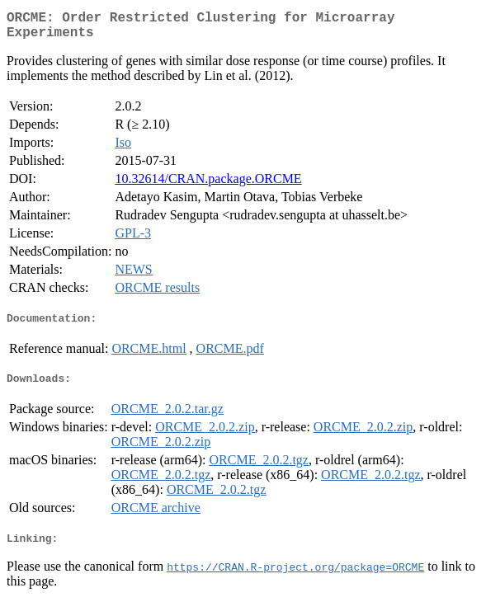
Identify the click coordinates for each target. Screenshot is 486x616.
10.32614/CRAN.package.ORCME (208, 185)
